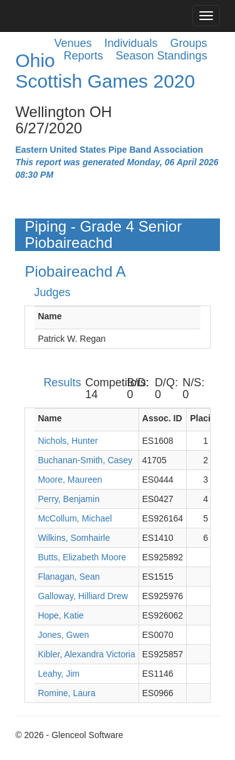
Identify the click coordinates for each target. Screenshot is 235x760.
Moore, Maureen (70, 480)
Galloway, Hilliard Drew (83, 596)
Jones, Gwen (63, 635)
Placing (205, 418)
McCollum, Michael (75, 518)
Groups (188, 43)
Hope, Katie (60, 615)
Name (49, 316)
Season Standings (161, 55)
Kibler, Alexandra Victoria (86, 654)
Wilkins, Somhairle (74, 538)
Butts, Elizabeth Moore (82, 557)
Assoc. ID (162, 418)
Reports (83, 55)
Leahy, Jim (59, 674)
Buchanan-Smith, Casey (85, 460)
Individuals (131, 43)
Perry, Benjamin (69, 499)
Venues (72, 43)
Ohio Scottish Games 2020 (105, 70)
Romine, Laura (66, 693)
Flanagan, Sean (69, 577)
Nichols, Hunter (68, 441)
